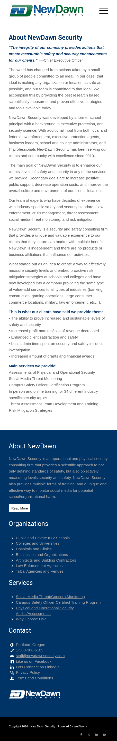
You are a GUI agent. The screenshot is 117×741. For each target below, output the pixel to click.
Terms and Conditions (34, 678)
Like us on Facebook (33, 661)
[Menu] (101, 10)
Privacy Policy (28, 672)
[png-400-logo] (48, 10)
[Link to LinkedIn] (97, 734)
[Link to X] (89, 734)
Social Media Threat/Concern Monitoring (50, 596)
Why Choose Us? (31, 619)
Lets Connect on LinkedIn (38, 667)
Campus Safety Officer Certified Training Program (58, 602)
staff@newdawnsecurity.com (40, 655)
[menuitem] (101, 10)
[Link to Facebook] (81, 734)
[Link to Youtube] (104, 734)
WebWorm (80, 726)
